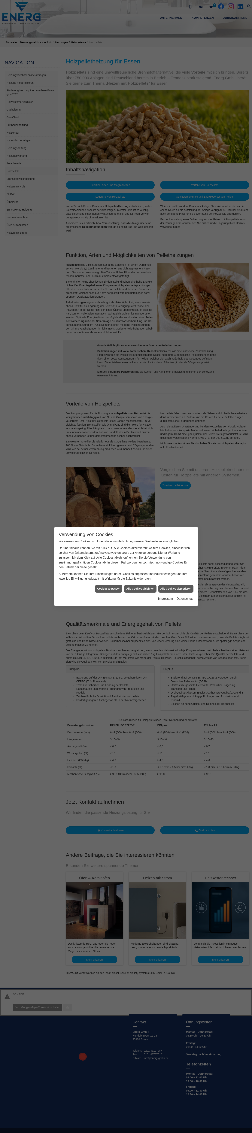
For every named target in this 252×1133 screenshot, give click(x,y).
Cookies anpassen (108, 588)
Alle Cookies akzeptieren (175, 588)
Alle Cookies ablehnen (140, 588)
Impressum (165, 598)
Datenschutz (185, 598)
